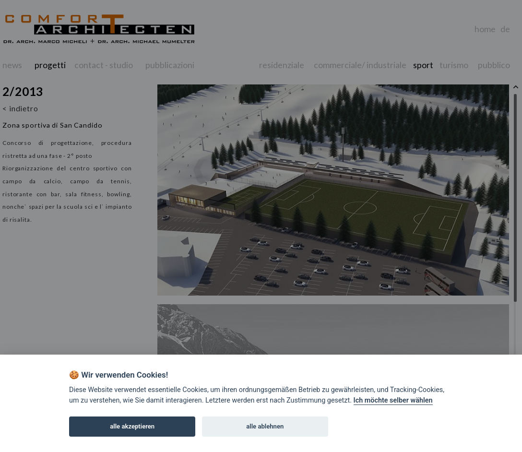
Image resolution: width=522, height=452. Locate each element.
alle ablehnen (265, 426)
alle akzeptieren (132, 426)
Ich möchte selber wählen (393, 400)
